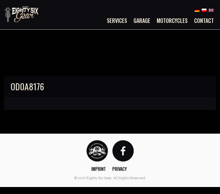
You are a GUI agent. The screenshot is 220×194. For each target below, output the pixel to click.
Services (117, 20)
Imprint (98, 169)
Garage (142, 20)
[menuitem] (118, 20)
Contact (204, 20)
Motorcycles (172, 20)
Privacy (119, 169)
